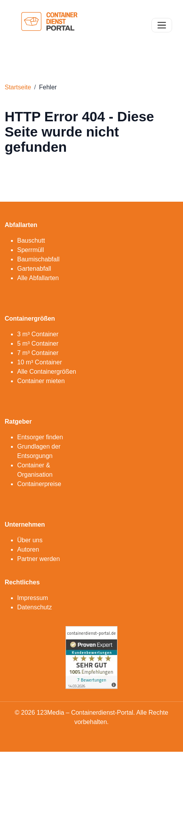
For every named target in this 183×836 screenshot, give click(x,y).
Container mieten (41, 381)
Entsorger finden (40, 437)
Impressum (32, 598)
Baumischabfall (38, 259)
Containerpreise (39, 484)
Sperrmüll (30, 250)
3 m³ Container (38, 334)
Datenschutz (34, 607)
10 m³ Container (39, 362)
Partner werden (38, 559)
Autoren (28, 549)
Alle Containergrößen (46, 371)
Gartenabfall (34, 268)
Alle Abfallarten (38, 278)
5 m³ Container (38, 343)
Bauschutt (31, 240)
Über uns (30, 540)
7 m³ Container (38, 353)
